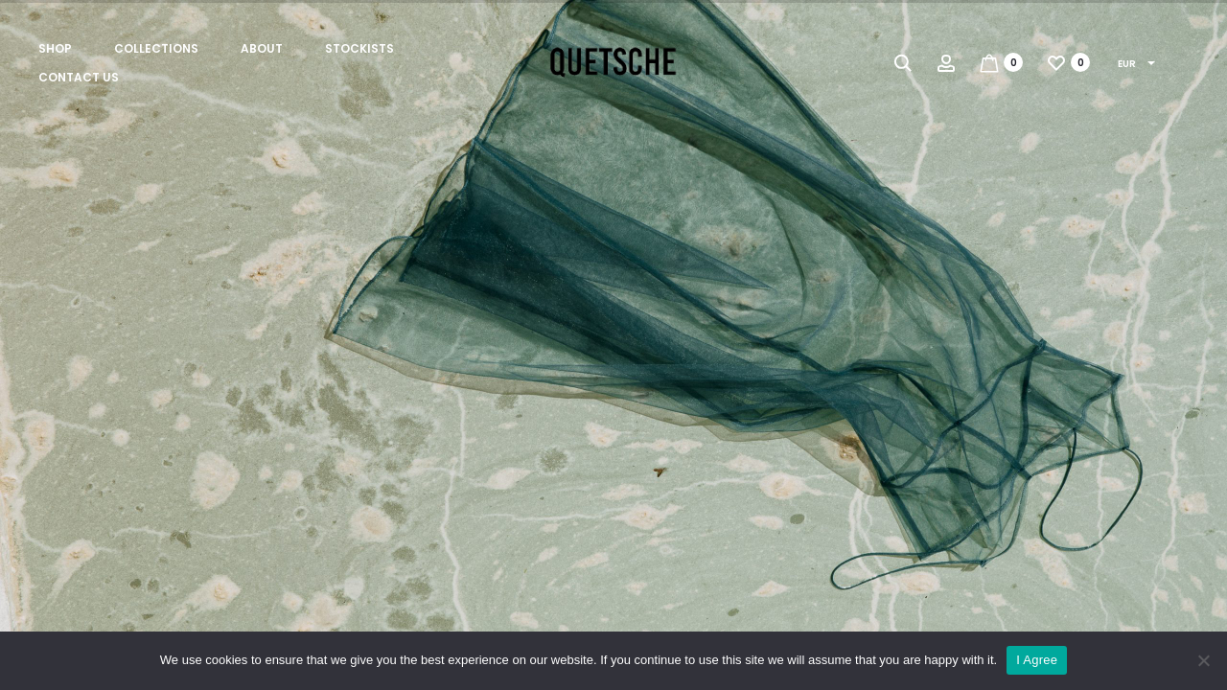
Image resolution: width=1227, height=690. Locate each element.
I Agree (1036, 660)
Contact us (78, 77)
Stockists (359, 48)
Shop (55, 48)
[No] (1203, 660)
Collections (156, 48)
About (262, 48)
